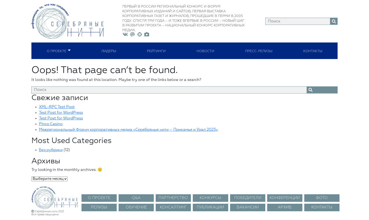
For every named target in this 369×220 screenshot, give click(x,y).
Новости (205, 50)
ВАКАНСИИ (248, 207)
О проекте (56, 50)
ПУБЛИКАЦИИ (210, 207)
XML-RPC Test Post (57, 107)
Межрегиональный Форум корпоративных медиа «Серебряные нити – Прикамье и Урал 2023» (128, 130)
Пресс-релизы (258, 50)
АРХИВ (285, 207)
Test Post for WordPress (61, 113)
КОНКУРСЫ (210, 198)
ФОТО (322, 198)
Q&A (136, 198)
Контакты (312, 50)
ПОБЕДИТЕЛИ (247, 198)
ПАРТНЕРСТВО (173, 198)
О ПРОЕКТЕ (99, 198)
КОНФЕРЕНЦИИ (285, 198)
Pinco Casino (51, 124)
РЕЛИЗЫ (99, 207)
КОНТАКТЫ (321, 207)
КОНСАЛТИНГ (173, 207)
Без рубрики (51, 150)
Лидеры (108, 50)
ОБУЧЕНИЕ (136, 207)
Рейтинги (156, 50)
